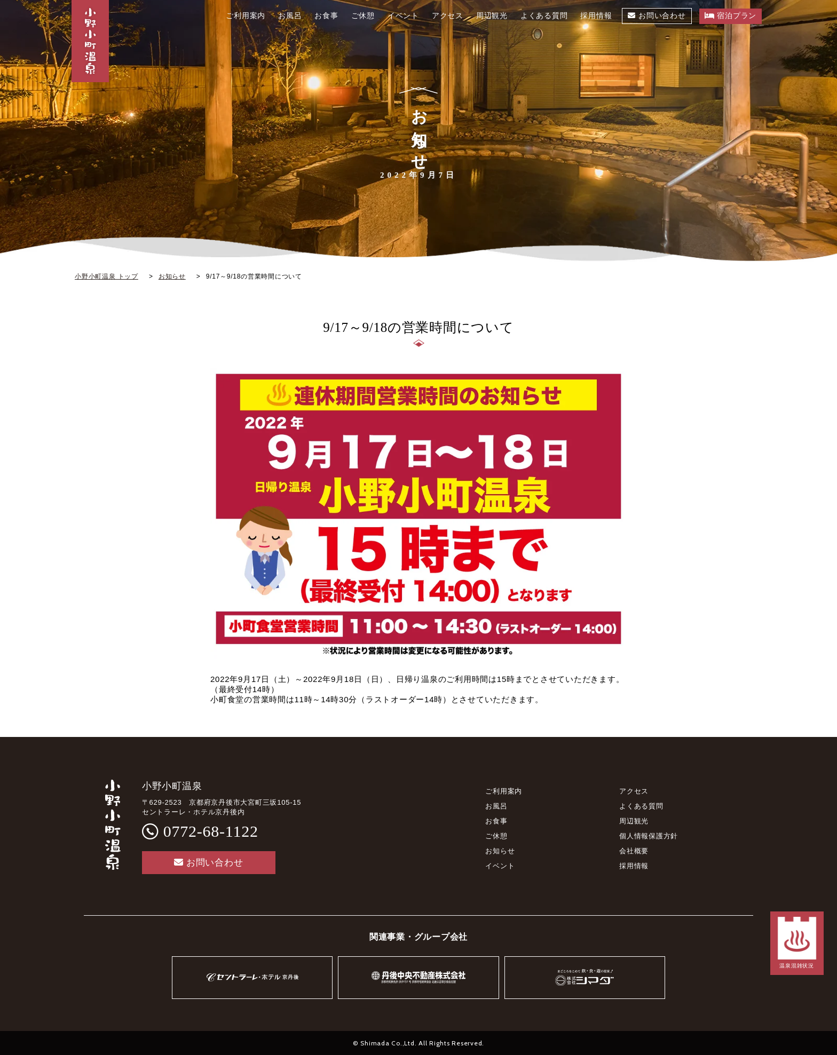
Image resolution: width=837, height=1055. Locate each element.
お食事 (496, 821)
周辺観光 (634, 821)
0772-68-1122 (210, 831)
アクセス (634, 791)
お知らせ (500, 851)
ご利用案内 (503, 791)
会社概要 (634, 851)
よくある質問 (641, 806)
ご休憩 (496, 836)
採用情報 (634, 866)
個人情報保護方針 (648, 836)
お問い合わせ (208, 863)
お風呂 (496, 806)
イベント (500, 866)
